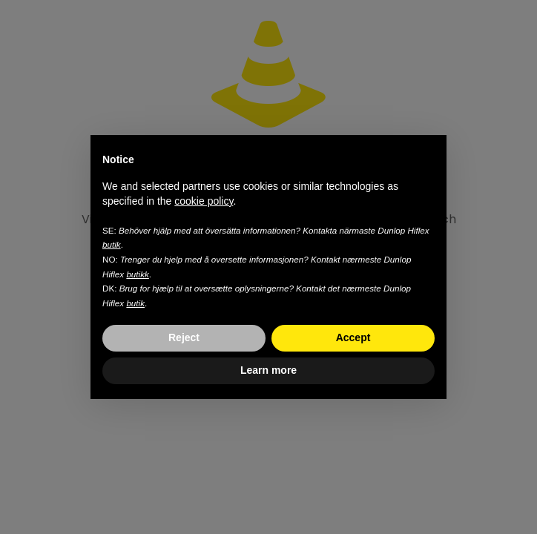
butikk (137, 274)
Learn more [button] (268, 370)
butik (111, 244)
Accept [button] (353, 337)
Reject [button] (184, 337)
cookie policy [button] (203, 201)
